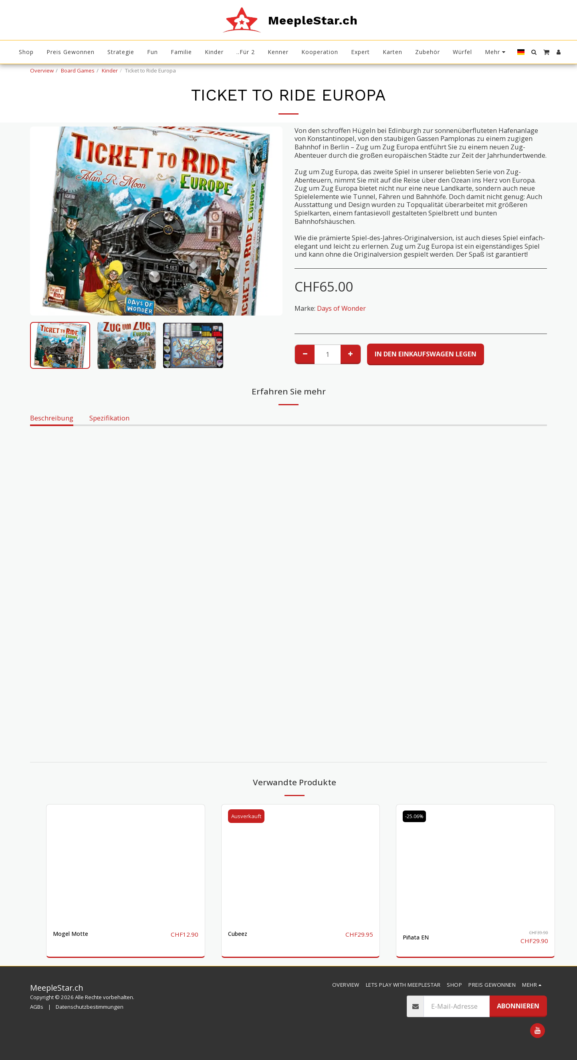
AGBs (36, 1006)
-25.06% (416, 816)
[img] (125, 864)
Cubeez (239, 934)
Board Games (78, 70)
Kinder (110, 70)
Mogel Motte (73, 934)
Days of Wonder (341, 308)
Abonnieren (518, 1005)
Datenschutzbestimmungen (89, 1006)
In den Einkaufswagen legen (425, 353)
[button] (533, 52)
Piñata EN (418, 937)
